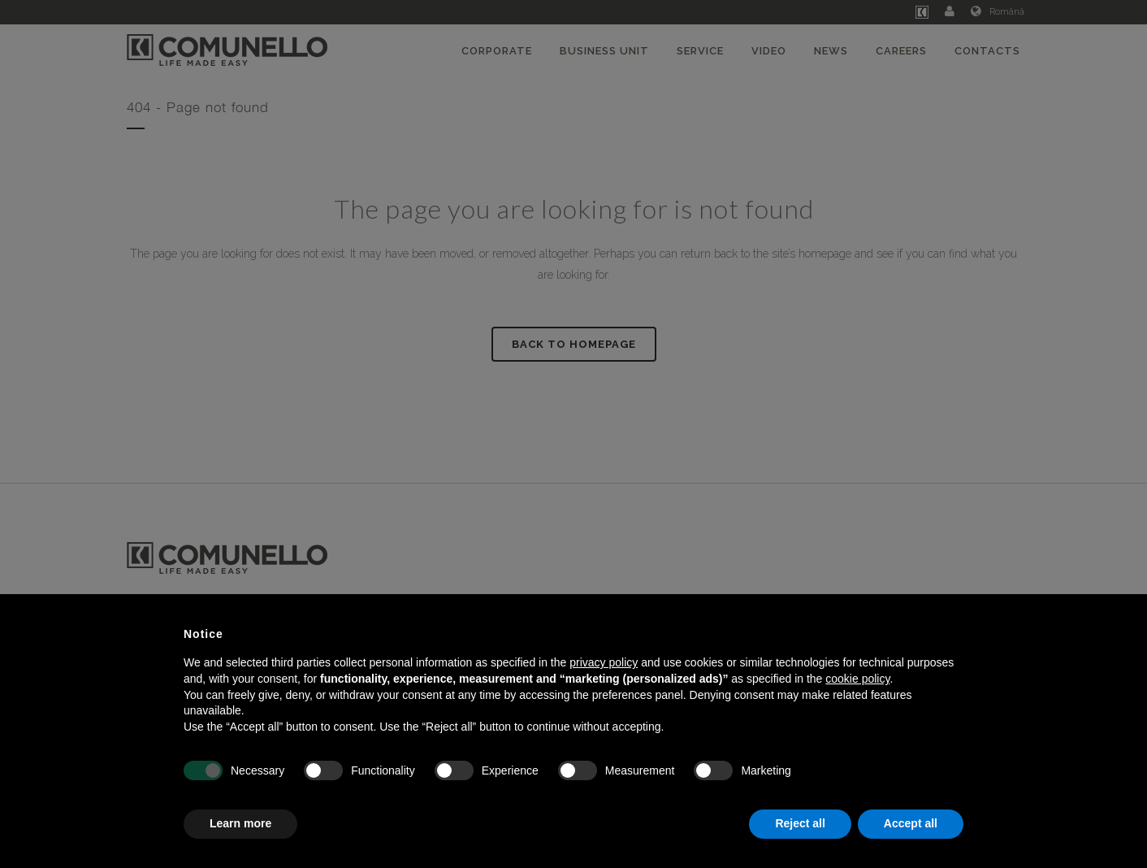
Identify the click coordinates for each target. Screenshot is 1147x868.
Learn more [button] (240, 823)
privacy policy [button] (603, 662)
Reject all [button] (800, 823)
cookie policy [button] (857, 678)
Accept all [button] (910, 823)
